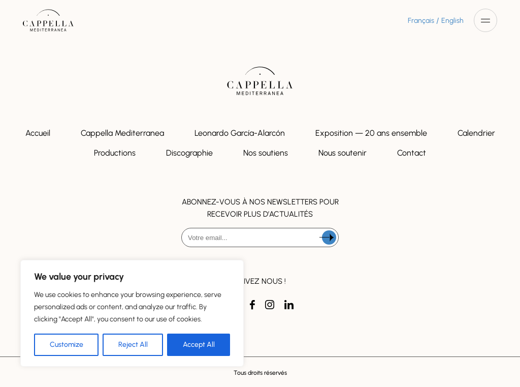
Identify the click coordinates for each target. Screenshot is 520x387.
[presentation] (260, 273)
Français (421, 20)
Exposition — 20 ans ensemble (371, 133)
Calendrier (476, 133)
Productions (115, 153)
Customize (66, 344)
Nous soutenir (342, 153)
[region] (132, 313)
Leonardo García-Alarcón (239, 133)
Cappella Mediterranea (122, 133)
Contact (411, 153)
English (452, 20)
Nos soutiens (265, 153)
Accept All (199, 344)
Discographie (189, 153)
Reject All (133, 344)
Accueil (37, 133)
